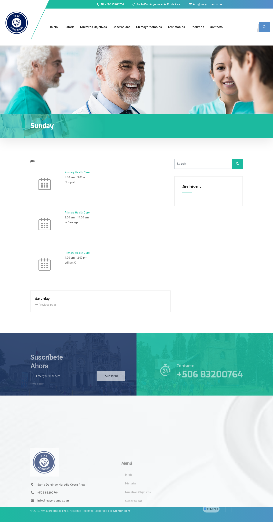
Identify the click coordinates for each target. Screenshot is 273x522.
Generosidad (121, 27)
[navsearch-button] (264, 27)
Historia (69, 27)
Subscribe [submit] (111, 382)
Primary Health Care (77, 172)
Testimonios (176, 27)
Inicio (54, 27)
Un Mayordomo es (149, 27)
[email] (63, 381)
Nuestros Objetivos (93, 27)
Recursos (197, 27)
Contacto (216, 27)
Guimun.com (121, 504)
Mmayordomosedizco (54, 504)
